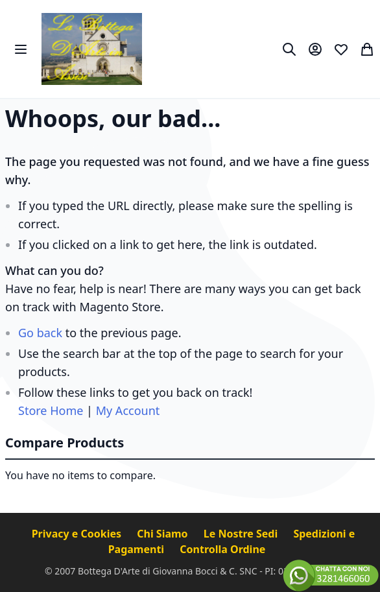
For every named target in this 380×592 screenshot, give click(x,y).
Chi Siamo (164, 534)
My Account (128, 410)
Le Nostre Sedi (242, 534)
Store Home (50, 410)
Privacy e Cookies (78, 534)
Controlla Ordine (222, 549)
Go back (40, 332)
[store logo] (92, 49)
